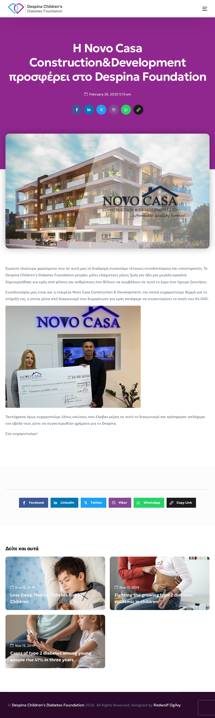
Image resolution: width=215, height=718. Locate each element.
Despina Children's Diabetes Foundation (48, 705)
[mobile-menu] (201, 8)
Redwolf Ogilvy (167, 705)
